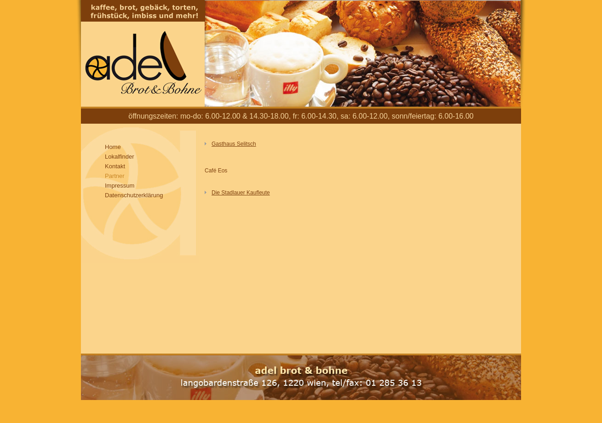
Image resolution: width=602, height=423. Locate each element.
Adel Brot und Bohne (143, 53)
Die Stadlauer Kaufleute (241, 192)
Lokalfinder (119, 156)
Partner (115, 175)
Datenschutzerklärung (134, 195)
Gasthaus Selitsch (234, 144)
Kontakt (115, 166)
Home (113, 146)
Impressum (119, 185)
